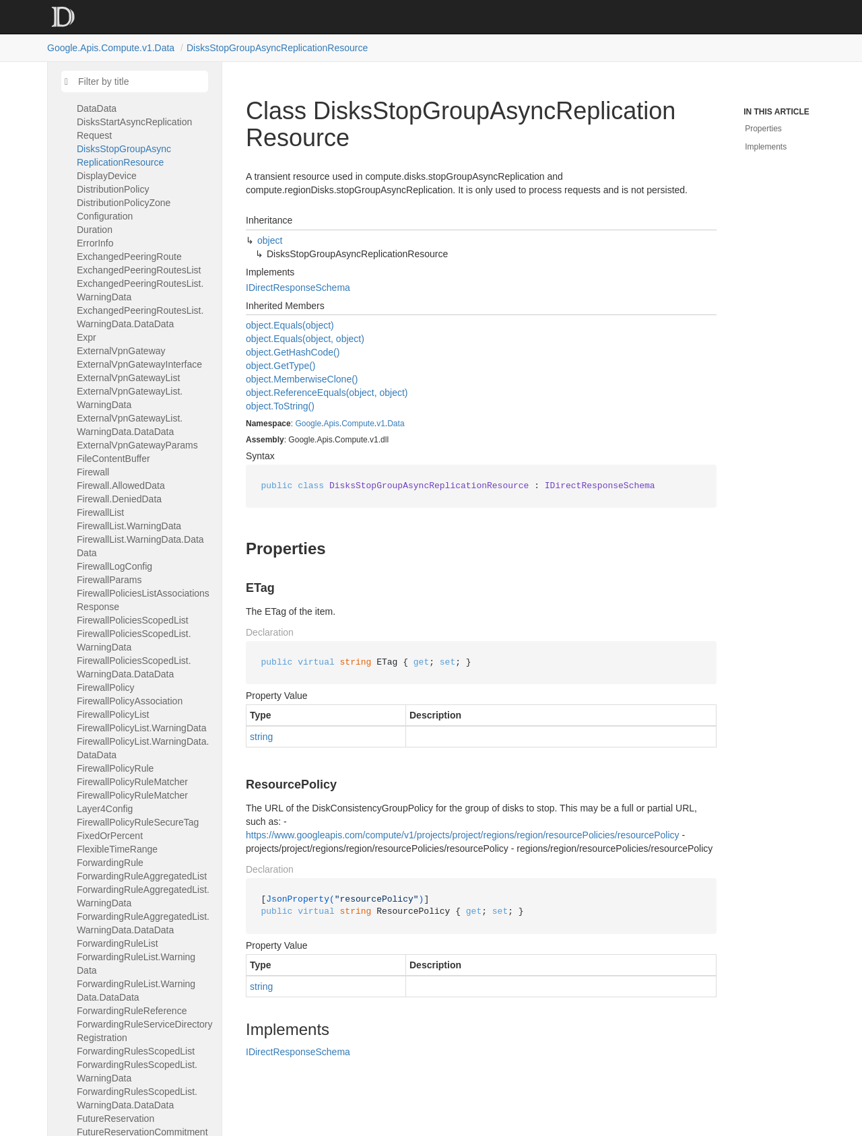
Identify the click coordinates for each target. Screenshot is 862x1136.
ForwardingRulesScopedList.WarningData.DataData (137, 1098)
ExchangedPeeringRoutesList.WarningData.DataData (140, 317)
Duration (94, 229)
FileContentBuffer (113, 458)
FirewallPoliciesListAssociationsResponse (143, 600)
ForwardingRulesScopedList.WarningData (137, 1071)
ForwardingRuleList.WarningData (136, 963)
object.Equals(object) (290, 325)
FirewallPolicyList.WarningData (141, 728)
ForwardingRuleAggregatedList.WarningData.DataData (143, 923)
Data (395, 423)
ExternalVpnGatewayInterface (139, 364)
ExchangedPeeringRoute (129, 256)
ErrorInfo (95, 243)
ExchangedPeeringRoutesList (139, 270)
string (261, 736)
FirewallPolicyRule (115, 768)
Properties (763, 128)
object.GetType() (281, 365)
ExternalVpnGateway (121, 350)
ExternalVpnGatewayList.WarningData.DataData (130, 425)
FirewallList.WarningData (129, 526)
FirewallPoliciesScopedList (133, 620)
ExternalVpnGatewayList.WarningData (130, 398)
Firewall (93, 472)
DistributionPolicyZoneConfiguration (123, 209)
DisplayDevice (107, 175)
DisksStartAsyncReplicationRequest (134, 128)
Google (308, 423)
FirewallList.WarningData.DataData (140, 546)
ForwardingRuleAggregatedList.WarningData (143, 896)
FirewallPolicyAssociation (130, 701)
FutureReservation (115, 1118)
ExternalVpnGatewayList (128, 377)
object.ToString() (280, 406)
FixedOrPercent (110, 835)
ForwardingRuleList (117, 943)
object (269, 240)
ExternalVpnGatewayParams (137, 445)
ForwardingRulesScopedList (136, 1051)
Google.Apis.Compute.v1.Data (110, 47)
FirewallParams (109, 579)
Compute (357, 423)
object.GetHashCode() (292, 352)
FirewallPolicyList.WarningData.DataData (143, 748)
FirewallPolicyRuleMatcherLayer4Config (132, 802)
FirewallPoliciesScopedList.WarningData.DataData (134, 667)
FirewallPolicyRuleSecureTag (138, 822)
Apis (331, 423)
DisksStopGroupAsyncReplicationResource (277, 47)
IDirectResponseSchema (298, 287)
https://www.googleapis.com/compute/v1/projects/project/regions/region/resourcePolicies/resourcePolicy (462, 835)
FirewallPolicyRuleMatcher (132, 781)
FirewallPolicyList (113, 714)
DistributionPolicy (113, 189)
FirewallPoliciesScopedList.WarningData (134, 640)
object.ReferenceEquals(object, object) (326, 392)
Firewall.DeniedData (119, 499)
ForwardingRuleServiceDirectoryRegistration (145, 1031)
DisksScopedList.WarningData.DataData (142, 102)
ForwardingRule (110, 862)
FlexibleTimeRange (117, 849)
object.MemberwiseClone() (302, 379)
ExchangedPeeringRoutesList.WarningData (140, 290)
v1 (380, 423)
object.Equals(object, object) (305, 338)
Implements (766, 147)
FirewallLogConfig (114, 566)
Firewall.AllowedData (121, 485)
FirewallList (100, 512)
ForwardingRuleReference (132, 1010)
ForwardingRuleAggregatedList (142, 876)
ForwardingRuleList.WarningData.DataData (136, 990)
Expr (86, 337)
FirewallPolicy (106, 687)
